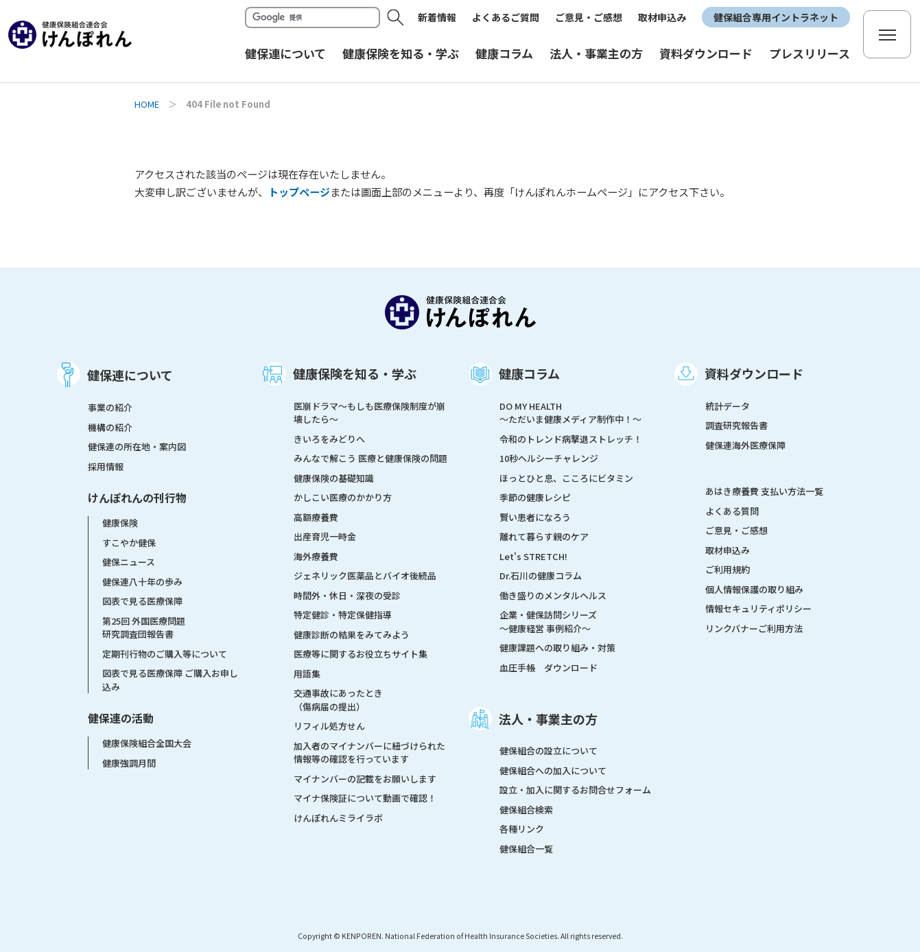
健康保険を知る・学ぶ (354, 373)
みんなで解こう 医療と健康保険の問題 (370, 458)
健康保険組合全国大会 (146, 743)
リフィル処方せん (329, 725)
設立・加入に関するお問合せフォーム (575, 789)
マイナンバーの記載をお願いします (365, 778)
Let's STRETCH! (533, 556)
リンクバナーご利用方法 (754, 628)
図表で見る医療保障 (142, 600)
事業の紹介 (110, 407)
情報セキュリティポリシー (758, 608)
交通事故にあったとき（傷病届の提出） (338, 699)
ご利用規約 (727, 569)
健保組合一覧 (526, 848)
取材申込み (662, 17)
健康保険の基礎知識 (334, 478)
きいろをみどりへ (329, 438)
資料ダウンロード (754, 373)
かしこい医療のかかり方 (343, 497)
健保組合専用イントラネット (775, 17)
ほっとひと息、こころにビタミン (566, 478)
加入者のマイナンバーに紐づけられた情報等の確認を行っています (369, 752)
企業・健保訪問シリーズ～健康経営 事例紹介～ (548, 621)
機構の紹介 (110, 427)
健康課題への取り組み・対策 (557, 647)
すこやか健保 (129, 542)
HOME (146, 104)
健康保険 (120, 522)
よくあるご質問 (505, 17)
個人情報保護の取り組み (754, 589)
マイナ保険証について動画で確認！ (365, 797)
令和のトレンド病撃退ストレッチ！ (570, 438)
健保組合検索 (526, 809)
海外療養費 (316, 556)
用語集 (307, 673)
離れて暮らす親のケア (544, 536)
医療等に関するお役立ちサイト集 (360, 653)
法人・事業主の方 (548, 719)
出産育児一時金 (325, 536)
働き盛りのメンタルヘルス (552, 595)
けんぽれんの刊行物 (137, 497)
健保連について (130, 375)
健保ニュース (128, 561)
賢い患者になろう (535, 517)
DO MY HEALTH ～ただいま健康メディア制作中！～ (570, 412)
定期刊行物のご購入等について (164, 653)
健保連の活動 (121, 718)
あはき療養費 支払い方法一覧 (764, 491)
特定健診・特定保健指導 (343, 614)
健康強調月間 (129, 762)
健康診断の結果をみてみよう (352, 634)
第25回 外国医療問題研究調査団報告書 (143, 627)
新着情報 (437, 17)
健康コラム (529, 373)
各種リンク (521, 828)
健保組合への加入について (552, 770)
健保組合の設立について (548, 750)
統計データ (727, 406)
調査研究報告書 (736, 425)
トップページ (299, 191)
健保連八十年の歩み (142, 581)
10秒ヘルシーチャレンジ (548, 458)
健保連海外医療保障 (745, 445)
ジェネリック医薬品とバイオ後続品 (365, 575)
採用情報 (105, 466)
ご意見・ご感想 (588, 17)
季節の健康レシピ (535, 497)
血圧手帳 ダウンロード (548, 667)
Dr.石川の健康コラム (540, 575)
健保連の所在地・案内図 (137, 446)
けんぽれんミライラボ (338, 817)
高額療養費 (316, 517)
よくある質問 (732, 511)
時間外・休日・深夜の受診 (347, 595)
